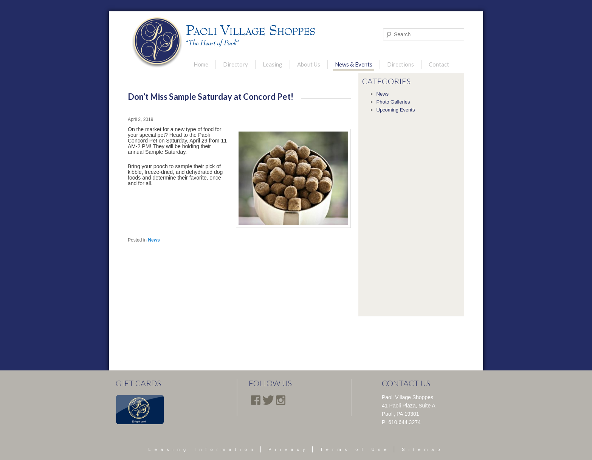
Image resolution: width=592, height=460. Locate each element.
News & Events (353, 64)
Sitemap (422, 449)
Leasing (272, 64)
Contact (439, 64)
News (154, 240)
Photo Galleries (393, 102)
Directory (235, 64)
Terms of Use (355, 449)
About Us (308, 64)
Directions (400, 64)
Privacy (288, 449)
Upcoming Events (396, 110)
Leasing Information (203, 449)
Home (201, 64)
